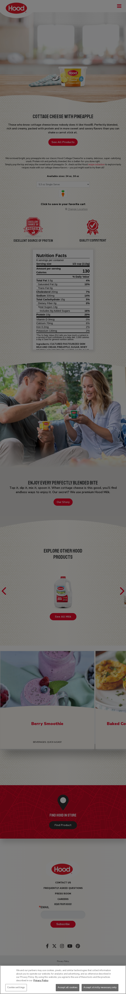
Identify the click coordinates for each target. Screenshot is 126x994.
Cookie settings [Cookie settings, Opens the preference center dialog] (16, 987)
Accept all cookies (67, 987)
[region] (63, 979)
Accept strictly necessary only (100, 987)
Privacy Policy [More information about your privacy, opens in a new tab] (40, 980)
